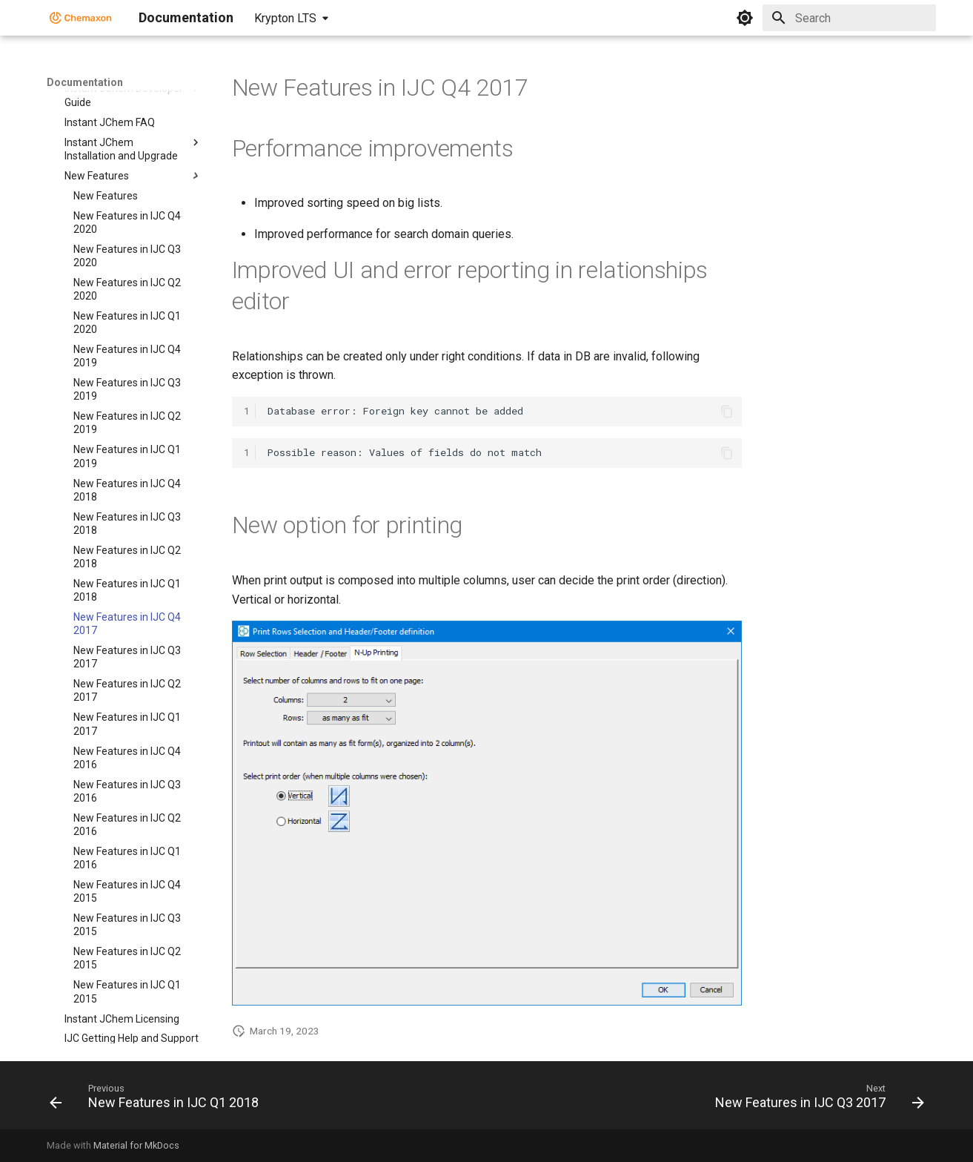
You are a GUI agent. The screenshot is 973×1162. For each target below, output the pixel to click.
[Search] (849, 17)
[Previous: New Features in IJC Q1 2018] (158, 1099)
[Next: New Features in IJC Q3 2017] (816, 1099)
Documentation (85, 82)
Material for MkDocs (136, 1145)
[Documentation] (81, 18)
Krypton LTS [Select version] (285, 18)
